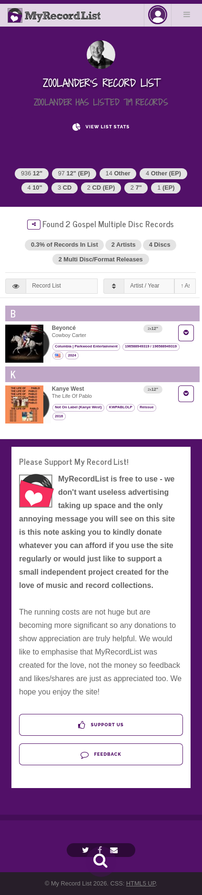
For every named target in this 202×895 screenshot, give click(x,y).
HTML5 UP (141, 883)
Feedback (101, 755)
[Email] (115, 850)
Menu (187, 14)
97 (74, 173)
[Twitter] (86, 850)
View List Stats (101, 127)
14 (118, 173)
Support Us (100, 725)
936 (31, 173)
